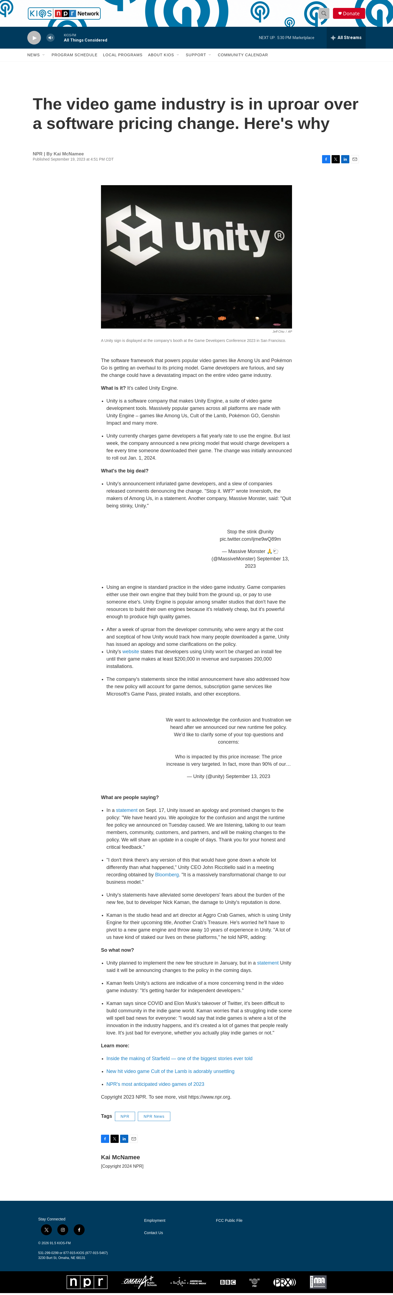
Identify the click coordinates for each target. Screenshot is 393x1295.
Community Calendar (243, 57)
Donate (351, 14)
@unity (265, 533)
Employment (154, 1222)
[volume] (50, 40)
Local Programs (122, 57)
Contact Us (153, 1235)
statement (127, 812)
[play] (34, 40)
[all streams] (346, 40)
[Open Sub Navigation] (44, 57)
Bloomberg (167, 876)
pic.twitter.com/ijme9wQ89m (250, 541)
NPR (125, 1118)
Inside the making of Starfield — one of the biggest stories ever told (179, 1060)
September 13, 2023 (248, 778)
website (131, 653)
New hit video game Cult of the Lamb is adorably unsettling (170, 1073)
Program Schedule (74, 57)
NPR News (154, 1118)
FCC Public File (229, 1222)
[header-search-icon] (324, 14)
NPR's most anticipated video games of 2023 (155, 1086)
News (33, 57)
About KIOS (161, 57)
